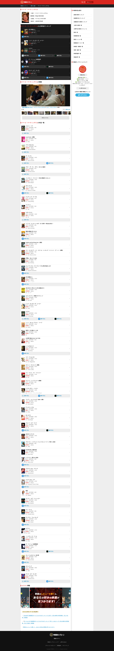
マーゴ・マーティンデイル (39, 107)
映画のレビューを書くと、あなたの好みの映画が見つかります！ (39, 627)
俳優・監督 (33, 5)
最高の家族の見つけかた (27, 107)
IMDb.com (68, 109)
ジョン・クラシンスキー (51, 107)
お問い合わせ (82, 88)
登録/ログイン (90, 2)
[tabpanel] (45, 598)
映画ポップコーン (24, 5)
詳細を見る (82, 74)
